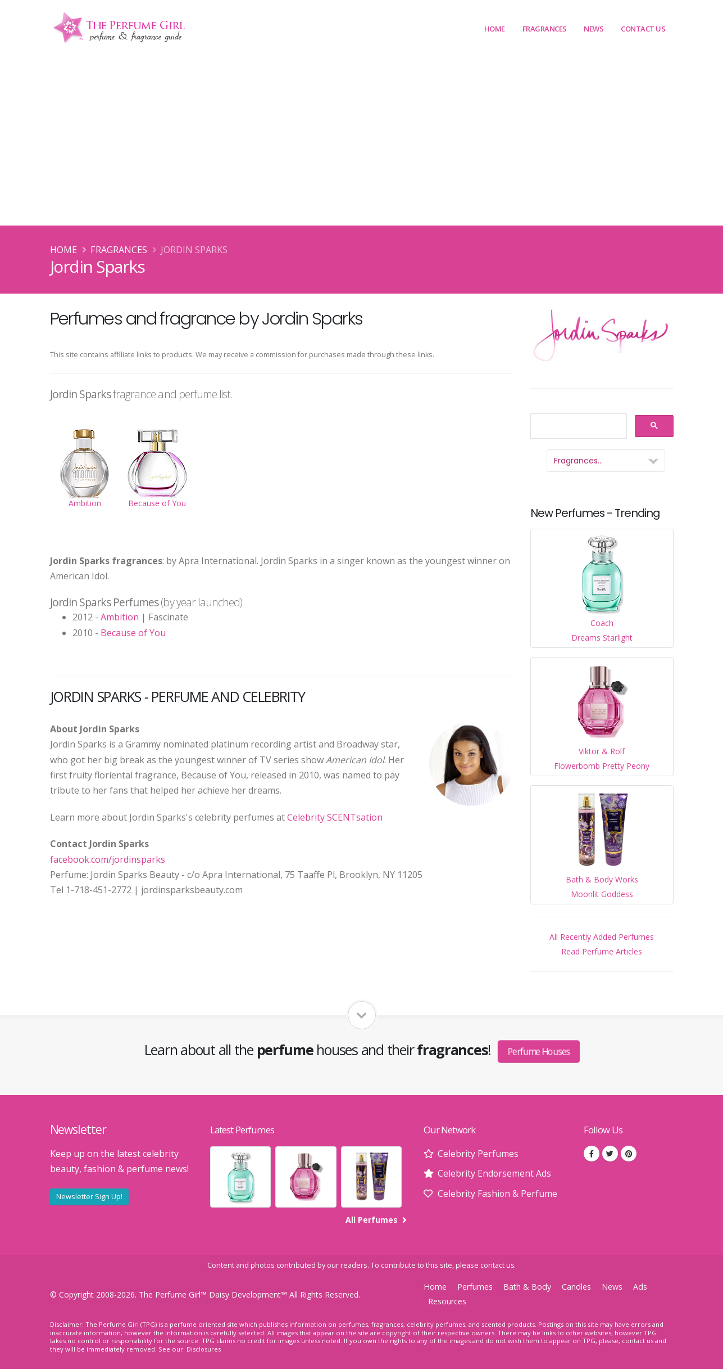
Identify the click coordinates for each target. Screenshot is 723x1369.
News (593, 29)
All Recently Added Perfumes (601, 936)
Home (494, 29)
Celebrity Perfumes (478, 1153)
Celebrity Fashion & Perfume (498, 1193)
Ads (641, 1286)
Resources (447, 1300)
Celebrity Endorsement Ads (495, 1173)
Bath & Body (528, 1286)
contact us (497, 1264)
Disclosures (204, 1348)
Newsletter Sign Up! (89, 1196)
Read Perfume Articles (601, 951)
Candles (577, 1286)
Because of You (133, 633)
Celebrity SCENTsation (335, 817)
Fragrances (544, 29)
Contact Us (643, 29)
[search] (577, 426)
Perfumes (475, 1286)
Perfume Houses (539, 1051)
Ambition (120, 617)
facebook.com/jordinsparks (107, 859)
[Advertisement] (362, 141)
